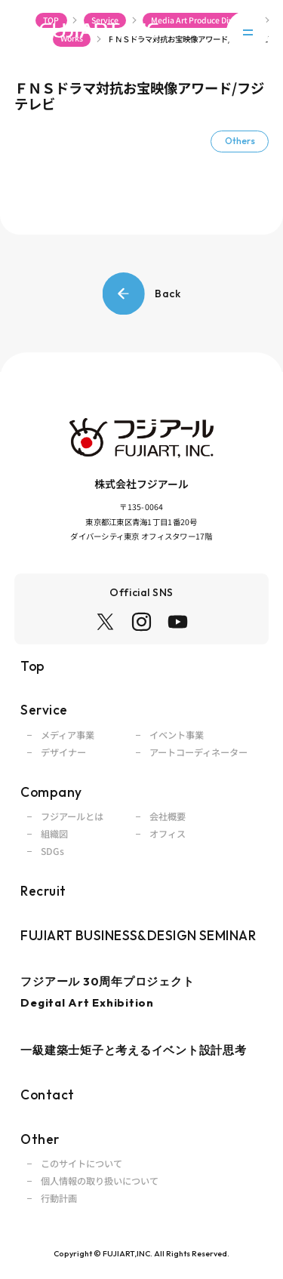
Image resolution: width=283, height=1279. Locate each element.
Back (142, 293)
